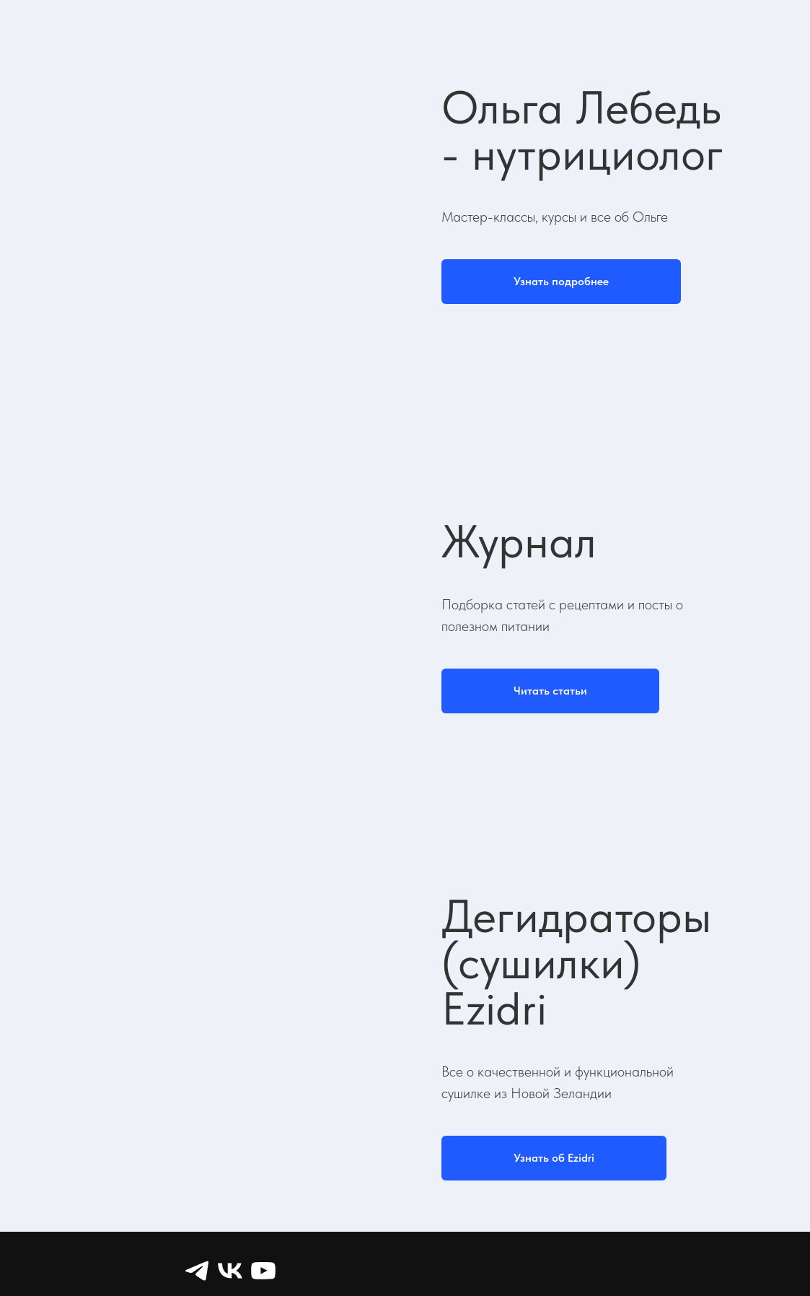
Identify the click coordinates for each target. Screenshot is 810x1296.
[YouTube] (263, 1270)
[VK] (230, 1270)
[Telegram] (196, 1270)
